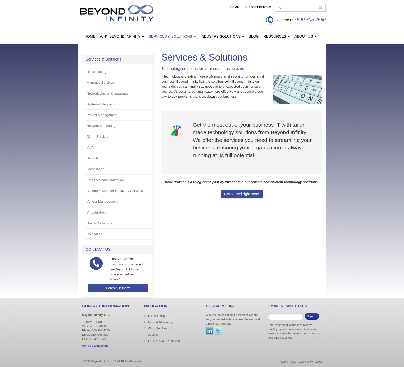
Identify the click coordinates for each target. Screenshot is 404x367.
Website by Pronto (310, 361)
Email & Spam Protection (105, 180)
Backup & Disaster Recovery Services (115, 191)
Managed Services (100, 82)
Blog (254, 36)
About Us (305, 36)
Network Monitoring (101, 126)
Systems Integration (101, 104)
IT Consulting (96, 72)
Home (234, 7)
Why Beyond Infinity (122, 36)
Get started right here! (241, 194)
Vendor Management (102, 201)
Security (93, 158)
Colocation (94, 234)
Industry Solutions (222, 36)
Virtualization (96, 212)
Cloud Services (98, 137)
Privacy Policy (287, 361)
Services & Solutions (172, 36)
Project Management (102, 115)
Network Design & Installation (108, 93)
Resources (276, 36)
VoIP (90, 147)
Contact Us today (118, 288)
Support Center (258, 7)
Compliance (95, 169)
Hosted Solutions (99, 223)
